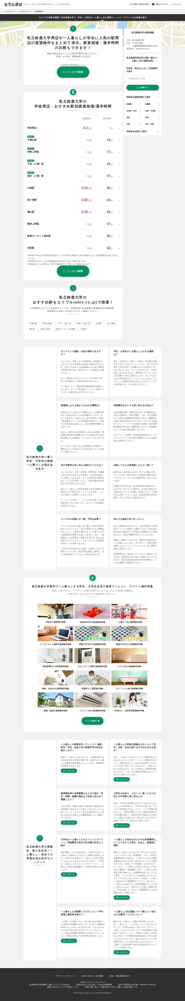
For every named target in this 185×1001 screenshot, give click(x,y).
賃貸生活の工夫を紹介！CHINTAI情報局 (94, 984)
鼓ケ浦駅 (111, 323)
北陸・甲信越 (150, 111)
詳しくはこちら (69, 771)
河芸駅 (84, 329)
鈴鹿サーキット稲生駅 (66, 329)
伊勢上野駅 (47, 323)
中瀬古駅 (33, 323)
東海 (128, 117)
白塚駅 (99, 323)
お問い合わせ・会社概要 (92, 976)
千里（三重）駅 (64, 323)
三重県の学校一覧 (25, 11)
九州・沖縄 (149, 124)
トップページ (176, 4)
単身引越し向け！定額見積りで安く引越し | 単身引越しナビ (111, 987)
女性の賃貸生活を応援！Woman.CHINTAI (137, 984)
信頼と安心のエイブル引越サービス (63, 987)
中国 (128, 124)
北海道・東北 (131, 111)
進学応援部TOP (10, 11)
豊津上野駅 (45, 329)
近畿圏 (147, 104)
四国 (147, 117)
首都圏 (129, 104)
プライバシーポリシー (65, 976)
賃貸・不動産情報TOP (119, 976)
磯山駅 (32, 329)
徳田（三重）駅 (84, 323)
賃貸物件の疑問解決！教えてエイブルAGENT (49, 984)
